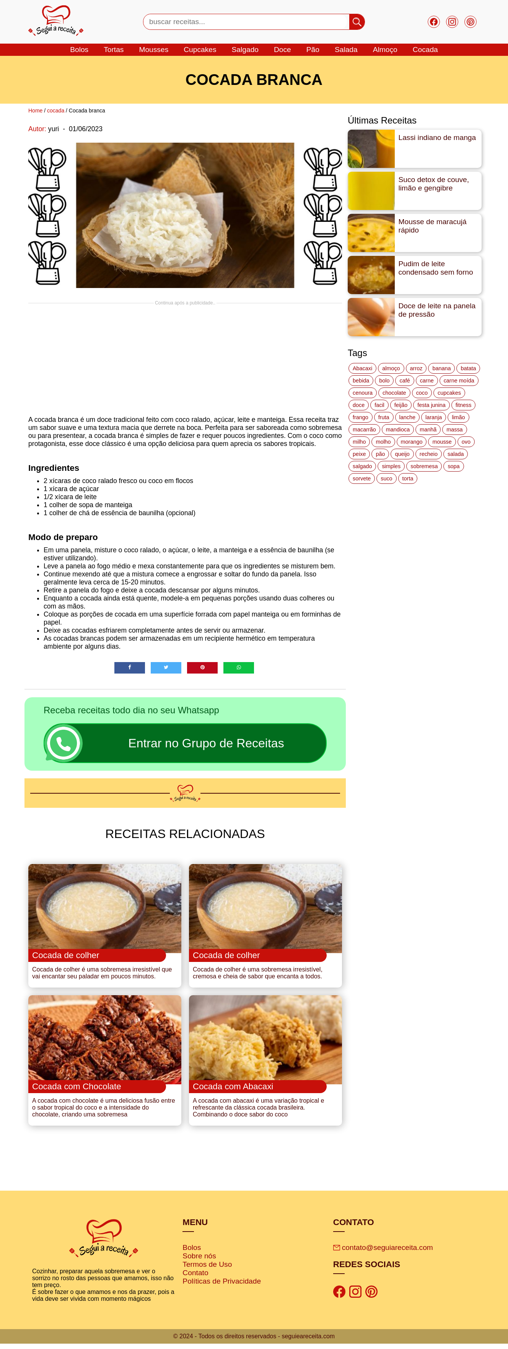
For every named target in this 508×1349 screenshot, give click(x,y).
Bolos (191, 1253)
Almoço (385, 50)
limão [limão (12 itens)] (458, 417)
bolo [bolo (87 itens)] (384, 381)
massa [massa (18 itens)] (454, 429)
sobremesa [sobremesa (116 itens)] (424, 466)
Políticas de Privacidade (221, 1286)
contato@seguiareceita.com (383, 1253)
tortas (114, 50)
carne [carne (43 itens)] (427, 381)
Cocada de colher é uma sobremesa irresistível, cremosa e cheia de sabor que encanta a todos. (257, 975)
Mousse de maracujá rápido (433, 226)
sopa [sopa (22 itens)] (453, 466)
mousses (153, 50)
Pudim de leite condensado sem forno (436, 268)
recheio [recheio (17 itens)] (429, 454)
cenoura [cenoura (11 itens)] (363, 393)
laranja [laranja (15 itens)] (433, 417)
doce (282, 50)
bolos (79, 50)
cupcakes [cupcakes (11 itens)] (449, 393)
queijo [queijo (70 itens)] (402, 454)
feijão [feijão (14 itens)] (400, 405)
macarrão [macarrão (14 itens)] (364, 429)
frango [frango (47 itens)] (360, 417)
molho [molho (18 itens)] (383, 442)
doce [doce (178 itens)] (359, 405)
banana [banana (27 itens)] (441, 368)
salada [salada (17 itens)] (456, 454)
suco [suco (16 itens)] (386, 478)
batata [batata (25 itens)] (468, 368)
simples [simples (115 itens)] (391, 466)
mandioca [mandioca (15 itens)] (398, 429)
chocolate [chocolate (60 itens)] (394, 393)
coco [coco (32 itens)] (422, 393)
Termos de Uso (207, 1270)
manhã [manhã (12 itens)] (428, 429)
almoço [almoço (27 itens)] (391, 368)
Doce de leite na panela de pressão (437, 310)
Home (35, 110)
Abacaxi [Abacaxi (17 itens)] (362, 368)
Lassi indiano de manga (437, 137)
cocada (425, 50)
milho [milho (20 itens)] (359, 442)
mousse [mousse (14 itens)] (441, 442)
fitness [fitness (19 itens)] (464, 405)
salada (346, 50)
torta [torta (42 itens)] (408, 478)
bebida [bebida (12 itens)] (361, 381)
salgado (245, 50)
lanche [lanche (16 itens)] (407, 417)
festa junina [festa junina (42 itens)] (431, 405)
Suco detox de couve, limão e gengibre (434, 184)
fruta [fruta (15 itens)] (383, 417)
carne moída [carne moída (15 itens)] (459, 381)
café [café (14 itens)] (404, 381)
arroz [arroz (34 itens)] (416, 368)
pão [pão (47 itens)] (380, 454)
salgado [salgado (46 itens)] (362, 466)
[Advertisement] (185, 359)
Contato (195, 1278)
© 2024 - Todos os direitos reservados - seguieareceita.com (254, 1341)
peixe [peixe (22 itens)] (359, 454)
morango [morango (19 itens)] (412, 442)
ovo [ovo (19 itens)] (466, 442)
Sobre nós (199, 1261)
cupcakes (200, 50)
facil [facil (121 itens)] (379, 405)
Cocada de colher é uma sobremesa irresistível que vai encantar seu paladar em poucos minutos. (102, 975)
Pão (312, 50)
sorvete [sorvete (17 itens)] (362, 478)
